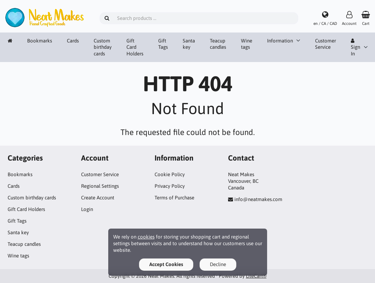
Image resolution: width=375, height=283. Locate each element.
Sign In (355, 47)
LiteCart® (256, 276)
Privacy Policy (170, 186)
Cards (73, 40)
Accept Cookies (166, 264)
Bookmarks (39, 40)
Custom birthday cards (103, 47)
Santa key (189, 44)
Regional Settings (100, 186)
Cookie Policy (170, 174)
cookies (146, 237)
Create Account (97, 197)
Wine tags (246, 44)
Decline (218, 264)
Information (280, 40)
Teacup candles (218, 44)
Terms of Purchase (174, 197)
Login (87, 209)
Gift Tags (163, 44)
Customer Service (325, 44)
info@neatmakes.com (258, 199)
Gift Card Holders (134, 47)
